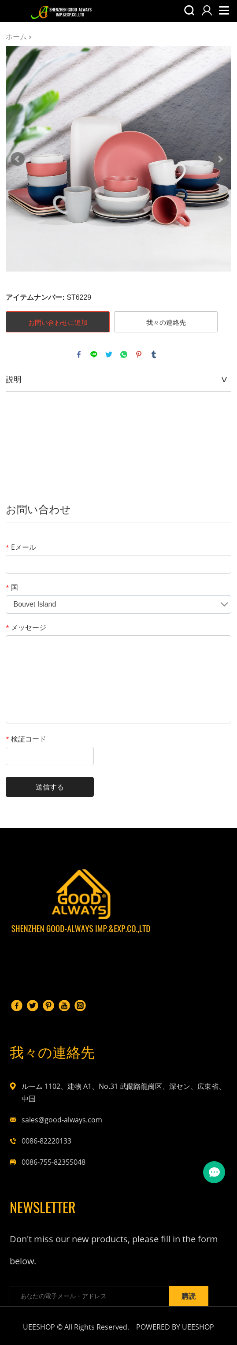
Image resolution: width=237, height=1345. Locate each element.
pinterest (138, 354)
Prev (18, 159)
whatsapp (123, 354)
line (93, 354)
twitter (108, 354)
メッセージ (26, 627)
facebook (78, 354)
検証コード (26, 739)
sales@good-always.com (62, 1120)
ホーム (16, 36)
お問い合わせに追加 (58, 322)
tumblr (153, 354)
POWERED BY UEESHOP (175, 1327)
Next (220, 159)
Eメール (21, 547)
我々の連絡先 (166, 322)
